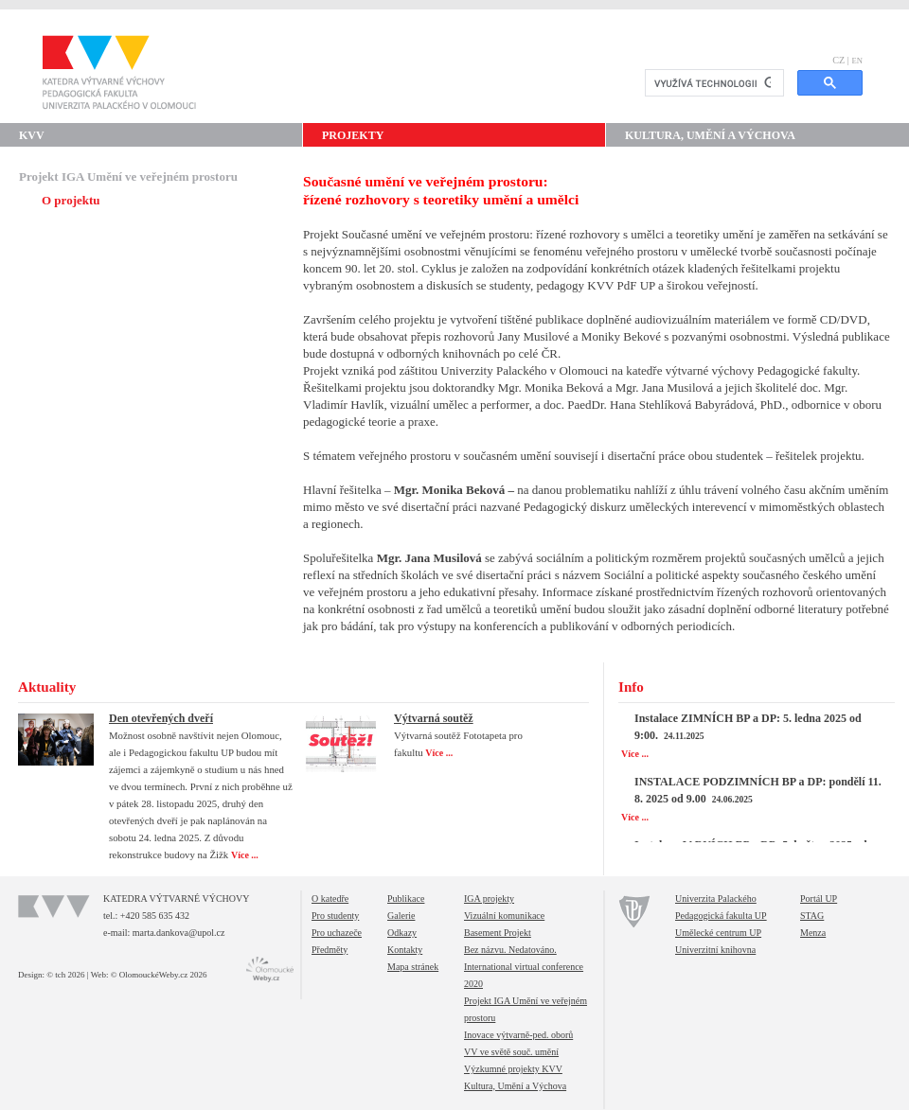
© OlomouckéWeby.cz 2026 (159, 974)
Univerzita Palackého (716, 898)
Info (631, 687)
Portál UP (818, 898)
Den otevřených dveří (161, 718)
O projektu (71, 200)
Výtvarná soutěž (433, 718)
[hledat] (712, 83)
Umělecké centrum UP (718, 932)
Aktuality (47, 687)
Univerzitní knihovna (715, 949)
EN (857, 60)
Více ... (245, 855)
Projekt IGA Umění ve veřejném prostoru (128, 176)
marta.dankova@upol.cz (179, 932)
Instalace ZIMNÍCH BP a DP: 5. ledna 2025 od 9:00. (748, 727)
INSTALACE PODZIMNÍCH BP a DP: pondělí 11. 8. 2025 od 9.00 (758, 790)
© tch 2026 (65, 974)
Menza (813, 932)
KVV (32, 135)
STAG (812, 915)
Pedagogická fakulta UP (721, 915)
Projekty (352, 135)
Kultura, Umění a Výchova (710, 135)
